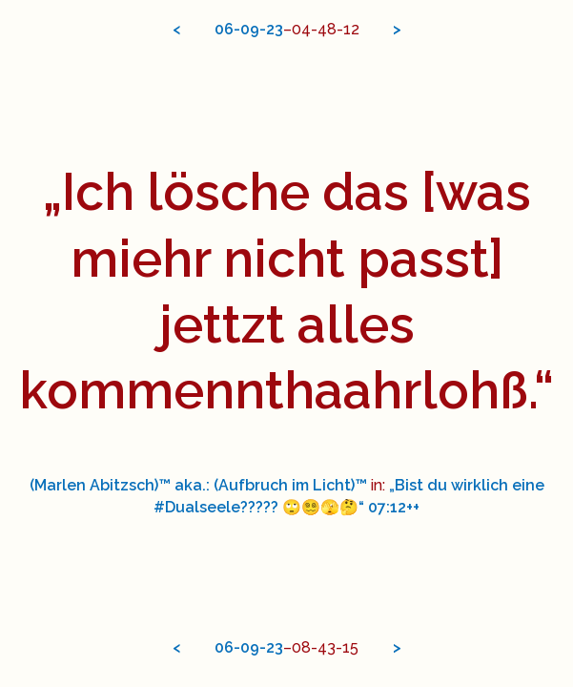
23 (274, 29)
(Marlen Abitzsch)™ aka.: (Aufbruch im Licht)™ (198, 485)
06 (224, 29)
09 (249, 29)
